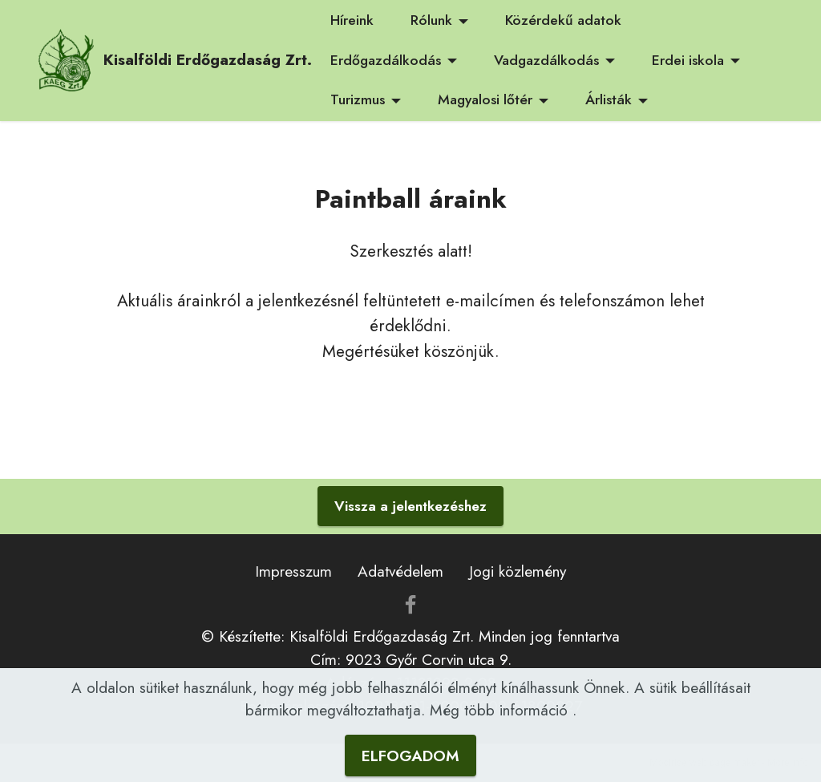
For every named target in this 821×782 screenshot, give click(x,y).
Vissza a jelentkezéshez (410, 506)
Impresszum (293, 571)
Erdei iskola (688, 60)
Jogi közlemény (517, 571)
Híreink (352, 20)
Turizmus (357, 99)
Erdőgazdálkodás (385, 60)
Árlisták (608, 99)
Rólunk (431, 20)
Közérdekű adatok (563, 20)
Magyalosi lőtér (485, 99)
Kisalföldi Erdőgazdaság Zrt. (207, 59)
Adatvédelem (400, 571)
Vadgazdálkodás (546, 60)
